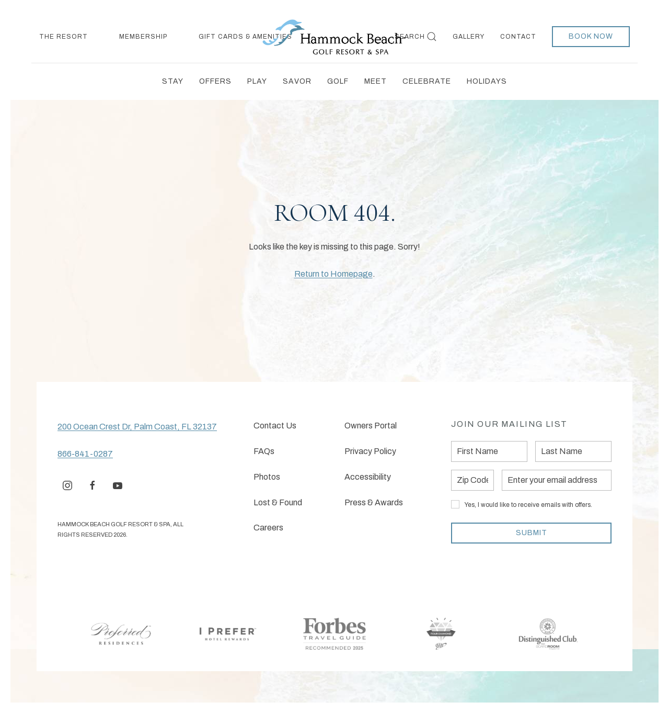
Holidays (487, 81)
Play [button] (257, 81)
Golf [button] (338, 81)
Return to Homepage (333, 273)
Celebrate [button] (426, 81)
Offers (215, 81)
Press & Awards (373, 502)
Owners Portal (370, 425)
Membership (143, 36)
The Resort (63, 36)
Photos (266, 476)
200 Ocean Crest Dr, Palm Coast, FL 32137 (137, 426)
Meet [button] (375, 81)
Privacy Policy (370, 451)
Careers (268, 527)
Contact (518, 36)
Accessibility (367, 476)
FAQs (263, 451)
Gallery (469, 36)
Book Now (591, 36)
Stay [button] (172, 81)
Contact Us (274, 425)
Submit (531, 533)
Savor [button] (297, 81)
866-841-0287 (85, 453)
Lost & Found (277, 502)
